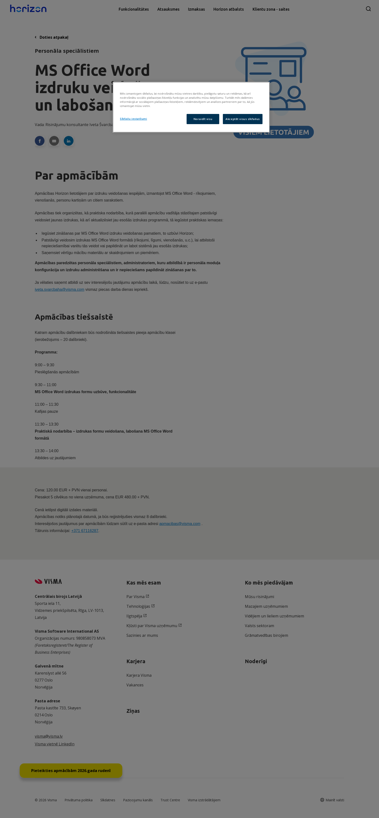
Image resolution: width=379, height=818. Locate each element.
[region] (191, 107)
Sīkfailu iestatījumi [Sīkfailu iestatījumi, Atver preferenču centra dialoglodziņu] (133, 118)
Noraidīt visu (203, 119)
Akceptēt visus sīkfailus (243, 119)
